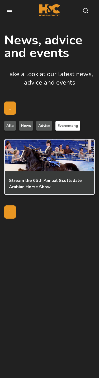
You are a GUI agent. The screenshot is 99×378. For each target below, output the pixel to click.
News (26, 125)
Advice (44, 125)
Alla (10, 125)
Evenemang (68, 125)
